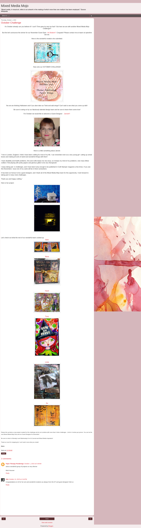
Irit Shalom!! (51, 32)
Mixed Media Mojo (14, 6)
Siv (47, 403)
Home (47, 518)
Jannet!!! (67, 114)
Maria (47, 256)
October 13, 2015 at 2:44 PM (18, 479)
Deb (7, 479)
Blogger (50, 526)
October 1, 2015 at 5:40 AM (32, 463)
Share (3, 453)
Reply (7, 473)
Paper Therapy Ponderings (15, 463)
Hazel (47, 291)
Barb (47, 240)
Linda (47, 362)
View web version (47, 522)
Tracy (47, 316)
